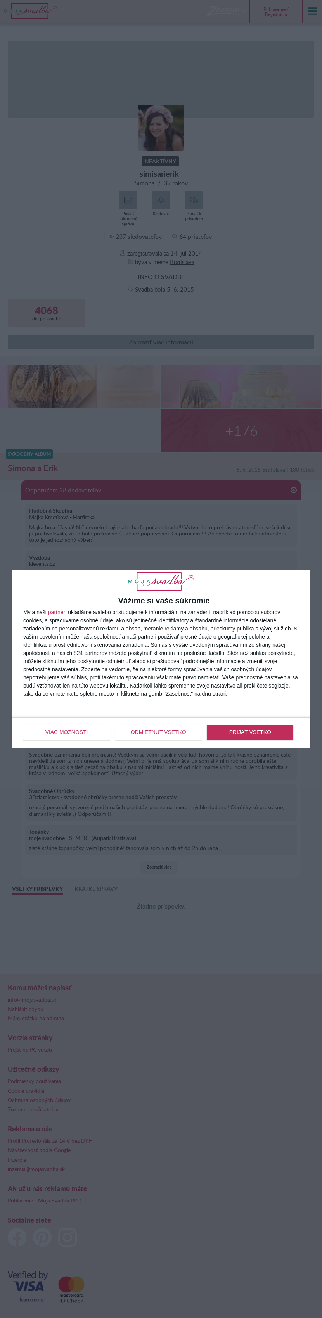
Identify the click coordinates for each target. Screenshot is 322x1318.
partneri (57, 612)
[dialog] (161, 658)
